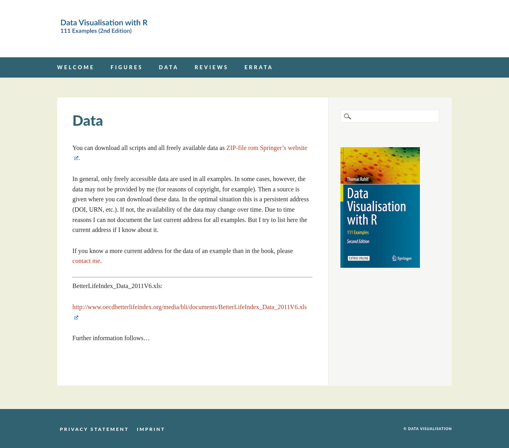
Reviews (211, 67)
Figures (127, 67)
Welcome (76, 67)
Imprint (151, 429)
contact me (86, 260)
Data (169, 67)
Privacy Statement (94, 429)
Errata (259, 67)
